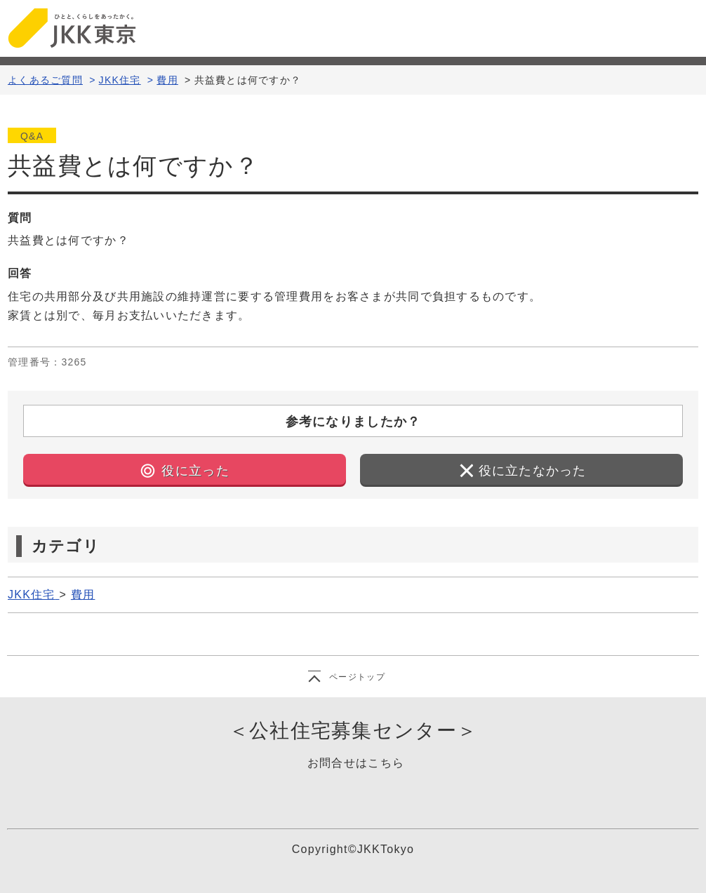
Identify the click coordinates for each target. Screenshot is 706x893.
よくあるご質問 (45, 80)
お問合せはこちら (355, 763)
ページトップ (357, 677)
